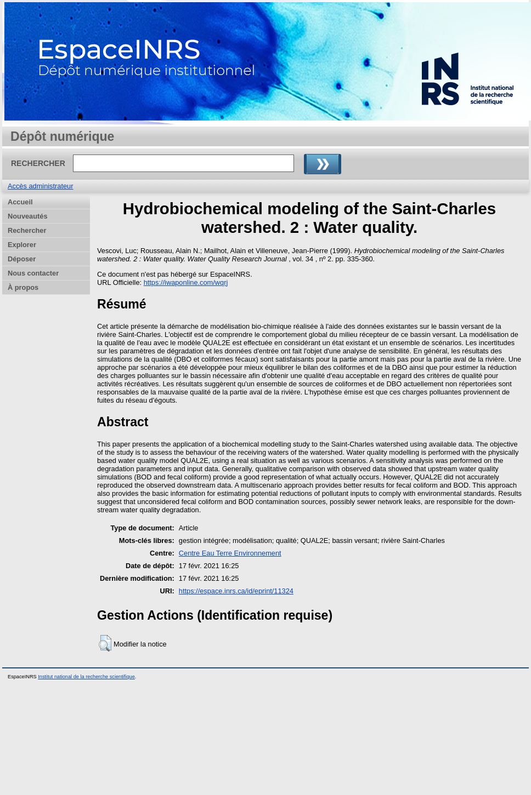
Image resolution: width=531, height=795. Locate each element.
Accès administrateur (40, 186)
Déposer (22, 259)
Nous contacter (33, 273)
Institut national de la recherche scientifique (86, 676)
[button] (105, 643)
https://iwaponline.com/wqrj (186, 282)
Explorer (22, 245)
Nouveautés (28, 216)
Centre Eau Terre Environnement (230, 553)
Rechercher (27, 230)
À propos (23, 287)
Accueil (20, 202)
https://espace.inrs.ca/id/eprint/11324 (236, 591)
